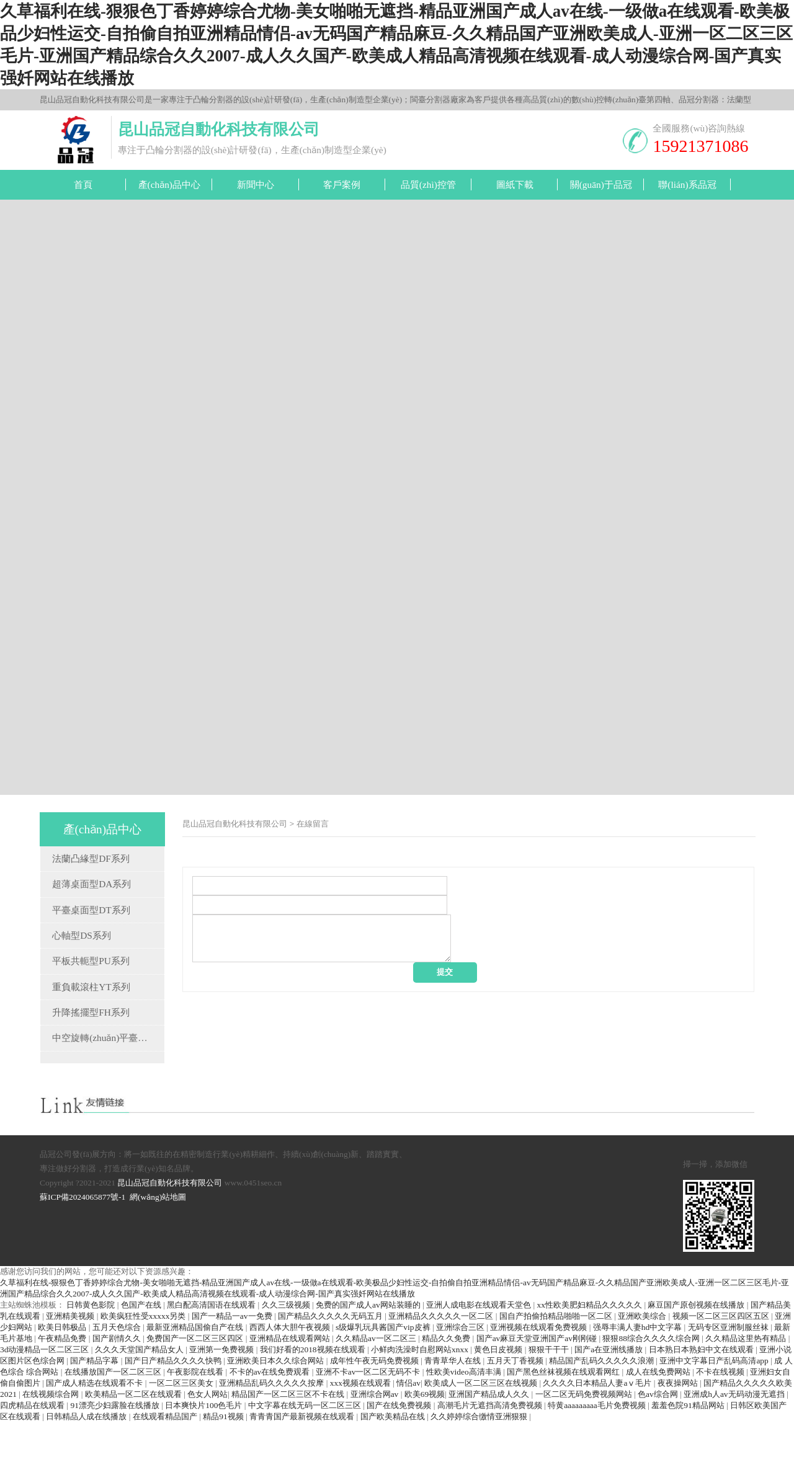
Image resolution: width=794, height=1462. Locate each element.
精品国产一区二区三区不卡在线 (288, 1433)
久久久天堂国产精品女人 (140, 1389)
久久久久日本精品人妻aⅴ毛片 (598, 1422)
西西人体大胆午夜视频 (290, 1366)
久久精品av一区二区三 (377, 1378)
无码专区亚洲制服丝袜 (729, 1366)
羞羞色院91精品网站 (688, 1445)
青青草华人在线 (453, 1400)
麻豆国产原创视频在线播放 (697, 1344)
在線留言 (313, 823)
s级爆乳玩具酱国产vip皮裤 (384, 1366)
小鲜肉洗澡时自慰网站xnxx (420, 1389)
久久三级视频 (287, 1344)
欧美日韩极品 (63, 1366)
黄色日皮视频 (499, 1389)
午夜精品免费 (63, 1378)
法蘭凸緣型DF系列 (91, 858)
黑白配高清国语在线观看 (212, 1344)
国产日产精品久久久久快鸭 (174, 1400)
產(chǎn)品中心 (169, 184)
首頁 (83, 184)
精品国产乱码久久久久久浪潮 (602, 1400)
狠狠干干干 (550, 1389)
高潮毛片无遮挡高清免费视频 (490, 1445)
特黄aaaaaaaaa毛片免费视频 (598, 1445)
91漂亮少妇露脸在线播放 (115, 1445)
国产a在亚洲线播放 (609, 1389)
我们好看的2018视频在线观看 (313, 1389)
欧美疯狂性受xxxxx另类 (144, 1355)
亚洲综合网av (375, 1433)
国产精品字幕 (95, 1400)
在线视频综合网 (51, 1433)
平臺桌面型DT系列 (91, 910)
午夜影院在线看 (196, 1411)
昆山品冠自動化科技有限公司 (234, 823)
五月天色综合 (117, 1366)
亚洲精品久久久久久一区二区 (441, 1355)
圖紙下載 (514, 184)
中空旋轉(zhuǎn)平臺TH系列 (110, 1037)
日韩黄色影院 (91, 1344)
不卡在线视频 (721, 1411)
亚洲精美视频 (71, 1355)
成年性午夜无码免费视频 (375, 1400)
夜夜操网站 (679, 1422)
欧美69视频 (424, 1433)
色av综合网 (659, 1433)
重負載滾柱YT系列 (91, 986)
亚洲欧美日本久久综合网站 (276, 1400)
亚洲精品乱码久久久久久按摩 (272, 1422)
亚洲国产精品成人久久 (489, 1433)
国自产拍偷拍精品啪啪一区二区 (556, 1355)
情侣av (408, 1422)
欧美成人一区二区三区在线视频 (481, 1422)
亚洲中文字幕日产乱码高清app (714, 1400)
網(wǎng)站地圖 (158, 1236)
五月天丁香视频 (516, 1400)
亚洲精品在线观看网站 (290, 1378)
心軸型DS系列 (81, 935)
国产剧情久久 (117, 1378)
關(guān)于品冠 (601, 184)
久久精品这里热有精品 (746, 1378)
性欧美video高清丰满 (464, 1411)
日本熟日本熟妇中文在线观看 (702, 1389)
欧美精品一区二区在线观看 (134, 1433)
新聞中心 (255, 184)
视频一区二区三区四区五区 (721, 1355)
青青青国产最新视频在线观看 (302, 1456)
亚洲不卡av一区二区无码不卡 (369, 1411)
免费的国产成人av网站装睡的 (369, 1344)
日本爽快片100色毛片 (204, 1445)
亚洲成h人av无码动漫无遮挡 (735, 1433)
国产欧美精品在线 (393, 1456)
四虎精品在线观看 (33, 1445)
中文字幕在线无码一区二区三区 (305, 1445)
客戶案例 (341, 184)
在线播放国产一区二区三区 (114, 1411)
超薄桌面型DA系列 (91, 884)
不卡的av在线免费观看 (271, 1411)
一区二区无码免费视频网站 (584, 1433)
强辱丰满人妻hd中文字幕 (638, 1366)
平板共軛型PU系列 (91, 960)
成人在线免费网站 (659, 1411)
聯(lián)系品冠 (687, 184)
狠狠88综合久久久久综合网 (652, 1378)
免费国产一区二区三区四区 (195, 1378)
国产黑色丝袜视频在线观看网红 (564, 1411)
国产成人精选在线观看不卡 (95, 1422)
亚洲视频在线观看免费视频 (539, 1366)
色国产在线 (142, 1344)
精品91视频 (224, 1456)
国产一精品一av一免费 (233, 1355)
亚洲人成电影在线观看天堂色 (479, 1344)
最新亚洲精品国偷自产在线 (195, 1366)
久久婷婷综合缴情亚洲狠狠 (479, 1456)
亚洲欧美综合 (643, 1355)
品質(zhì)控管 (428, 184)
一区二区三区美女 (182, 1422)
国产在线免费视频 (400, 1445)
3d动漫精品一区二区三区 (45, 1389)
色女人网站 (207, 1433)
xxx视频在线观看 (361, 1422)
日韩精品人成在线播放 (87, 1456)
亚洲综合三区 (461, 1366)
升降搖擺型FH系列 (91, 1012)
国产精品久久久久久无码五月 (331, 1355)
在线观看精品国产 (166, 1456)
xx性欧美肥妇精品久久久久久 (591, 1344)
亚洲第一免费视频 (222, 1389)
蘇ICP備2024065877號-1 (82, 1236)
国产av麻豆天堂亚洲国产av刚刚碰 (537, 1378)
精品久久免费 (447, 1378)
